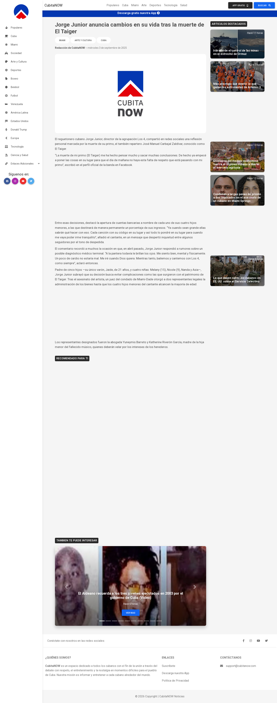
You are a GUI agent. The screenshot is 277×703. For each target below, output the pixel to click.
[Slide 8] (146, 621)
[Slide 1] (102, 621)
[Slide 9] (152, 621)
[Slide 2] (108, 621)
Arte (144, 5)
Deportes (155, 5)
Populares (113, 5)
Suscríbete (168, 666)
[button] (21, 163)
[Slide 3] (114, 621)
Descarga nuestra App (175, 673)
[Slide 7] (140, 621)
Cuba (125, 5)
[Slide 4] (121, 621)
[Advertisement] (130, 194)
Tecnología (170, 5)
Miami (135, 5)
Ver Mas (130, 613)
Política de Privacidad (175, 680)
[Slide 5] (127, 621)
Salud (183, 5)
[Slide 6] (133, 621)
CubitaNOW (54, 5)
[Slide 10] (159, 621)
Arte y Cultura (83, 40)
